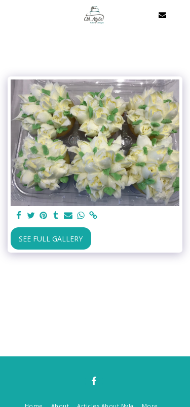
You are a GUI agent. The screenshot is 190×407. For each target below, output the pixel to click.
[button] (11, 14)
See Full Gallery (51, 238)
